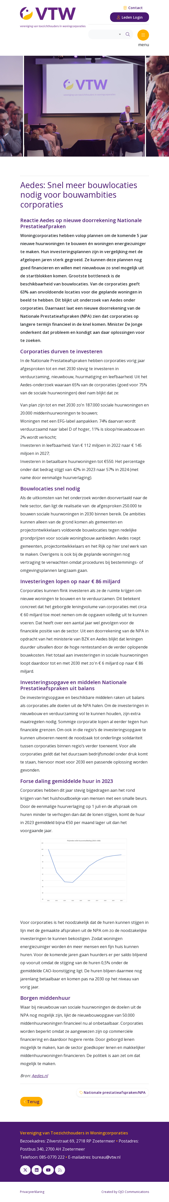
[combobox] (105, 34)
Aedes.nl (40, 1075)
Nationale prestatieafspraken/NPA (112, 1092)
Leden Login (129, 17)
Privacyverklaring (32, 1192)
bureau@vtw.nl (106, 1157)
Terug (31, 1101)
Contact (133, 7)
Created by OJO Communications (125, 1192)
